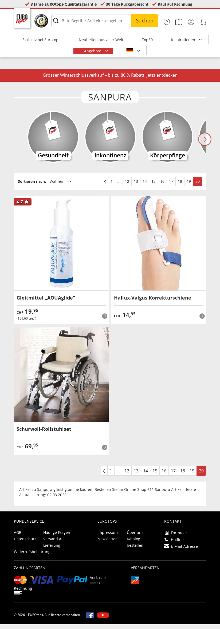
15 (153, 186)
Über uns (135, 537)
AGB (17, 537)
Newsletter (107, 543)
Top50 (147, 39)
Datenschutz (25, 543)
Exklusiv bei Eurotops (41, 39)
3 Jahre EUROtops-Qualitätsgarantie (64, 4)
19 (189, 186)
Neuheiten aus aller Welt (101, 39)
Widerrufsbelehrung (32, 556)
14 (145, 186)
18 (180, 186)
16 (162, 186)
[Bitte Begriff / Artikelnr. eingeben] (104, 20)
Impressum (107, 537)
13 (136, 186)
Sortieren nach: (32, 186)
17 (171, 186)
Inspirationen (183, 39)
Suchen (145, 20)
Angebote (93, 50)
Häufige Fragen (56, 537)
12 (127, 186)
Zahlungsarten (29, 572)
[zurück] (105, 186)
